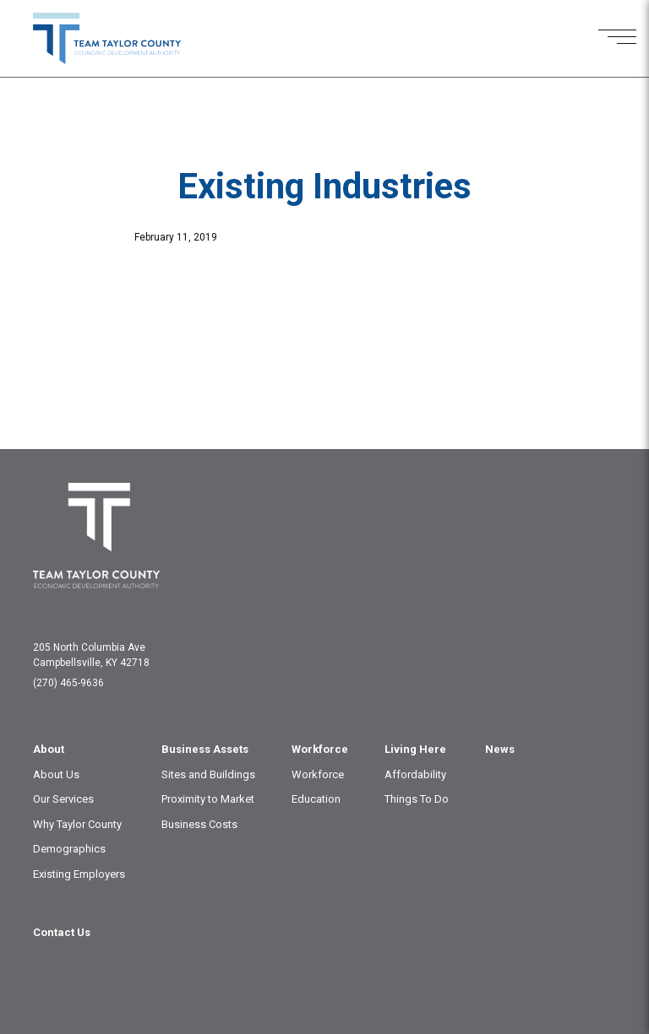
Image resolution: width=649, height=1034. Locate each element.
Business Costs (199, 824)
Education (316, 799)
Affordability (415, 774)
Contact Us (61, 932)
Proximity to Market (207, 799)
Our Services (63, 799)
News (500, 749)
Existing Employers (79, 874)
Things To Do (416, 799)
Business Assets (204, 749)
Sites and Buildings (208, 774)
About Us (56, 774)
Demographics (69, 848)
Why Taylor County (77, 824)
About (48, 749)
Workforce (320, 749)
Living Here (415, 749)
